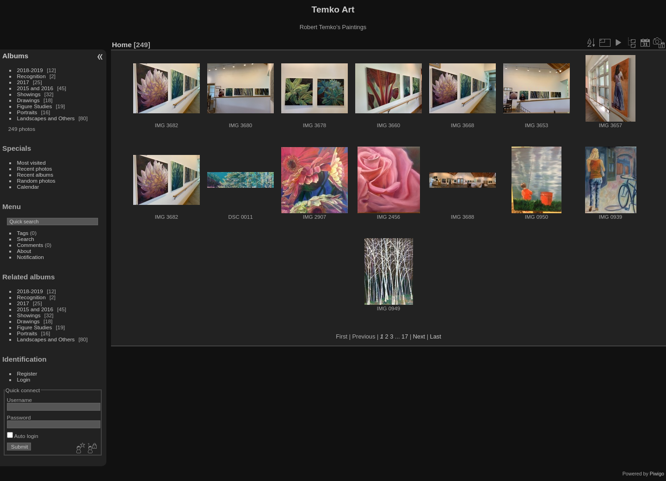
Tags (23, 233)
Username (19, 400)
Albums (15, 56)
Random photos (36, 181)
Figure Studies (34, 106)
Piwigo (657, 473)
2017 (23, 82)
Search (25, 239)
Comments (30, 245)
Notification (30, 257)
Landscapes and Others (46, 118)
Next (419, 336)
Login (24, 379)
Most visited (31, 163)
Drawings (28, 100)
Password (19, 417)
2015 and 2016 (35, 88)
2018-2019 (30, 70)
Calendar (28, 187)
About (24, 251)
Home (122, 45)
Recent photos (34, 169)
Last (435, 336)
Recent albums (35, 175)
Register (27, 373)
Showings (29, 94)
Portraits (27, 112)
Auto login (22, 436)
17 (404, 336)
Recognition (31, 76)
